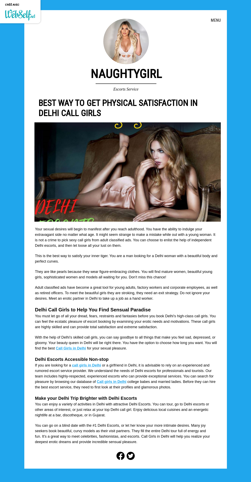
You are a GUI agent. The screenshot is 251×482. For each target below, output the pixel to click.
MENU (216, 20)
